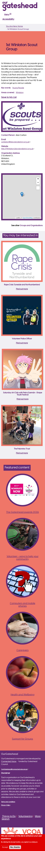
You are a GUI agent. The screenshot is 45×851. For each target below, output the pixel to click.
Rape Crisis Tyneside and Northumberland (22, 285)
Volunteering (25, 816)
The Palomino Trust (22, 449)
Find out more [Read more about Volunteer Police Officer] (22, 343)
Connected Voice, (9, 762)
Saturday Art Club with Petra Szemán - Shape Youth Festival (22, 394)
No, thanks (15, 847)
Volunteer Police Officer (22, 339)
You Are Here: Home (14, 26)
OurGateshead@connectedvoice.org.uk (15, 769)
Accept (5, 847)
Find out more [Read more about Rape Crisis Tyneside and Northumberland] (22, 289)
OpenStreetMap (28, 218)
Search (5, 819)
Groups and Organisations (31, 226)
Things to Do (9, 816)
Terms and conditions (8, 802)
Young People (18, 88)
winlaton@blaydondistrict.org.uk (16, 142)
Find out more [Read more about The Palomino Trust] (22, 453)
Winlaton (20, 93)
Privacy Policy (5, 805)
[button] (21, 194)
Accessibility (8, 19)
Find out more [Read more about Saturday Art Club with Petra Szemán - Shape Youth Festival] (22, 399)
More (38, 816)
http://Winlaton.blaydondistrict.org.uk (18, 149)
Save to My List (9, 97)
